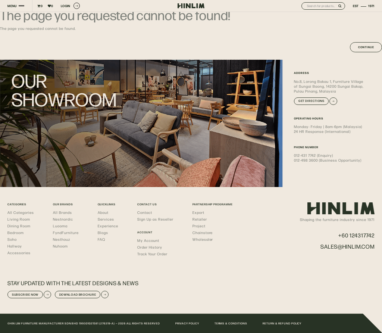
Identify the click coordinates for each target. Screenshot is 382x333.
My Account (148, 240)
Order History (149, 247)
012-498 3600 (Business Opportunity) (327, 160)
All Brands (62, 212)
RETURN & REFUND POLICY (282, 323)
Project (199, 226)
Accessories (19, 252)
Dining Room (19, 226)
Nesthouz (61, 239)
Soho (12, 239)
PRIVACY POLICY (187, 323)
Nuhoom (60, 246)
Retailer (199, 219)
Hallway (14, 246)
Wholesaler (202, 239)
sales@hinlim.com (347, 246)
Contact (144, 212)
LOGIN (70, 6)
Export (198, 212)
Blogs (103, 232)
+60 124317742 (356, 235)
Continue (366, 47)
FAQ (101, 239)
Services (106, 219)
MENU (11, 6)
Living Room (18, 219)
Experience (108, 226)
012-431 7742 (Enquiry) (313, 155)
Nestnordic (63, 219)
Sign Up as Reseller (155, 219)
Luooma (60, 226)
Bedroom (15, 232)
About (103, 212)
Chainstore (202, 232)
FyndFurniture (66, 232)
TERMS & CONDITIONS (231, 323)
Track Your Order (152, 254)
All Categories (20, 212)
